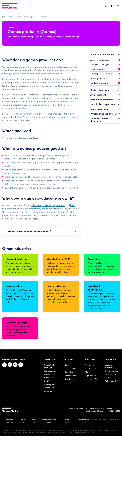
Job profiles (7, 16)
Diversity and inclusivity (50, 436)
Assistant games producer (105, 63)
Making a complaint (67, 484)
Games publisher (105, 82)
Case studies (70, 432)
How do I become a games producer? (41, 234)
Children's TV (90, 432)
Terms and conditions (9, 484)
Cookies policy (22, 484)
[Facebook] (4, 428)
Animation (89, 428)
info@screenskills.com (94, 475)
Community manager (105, 68)
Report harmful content (83, 484)
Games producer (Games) (105, 77)
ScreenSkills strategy (49, 430)
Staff (46, 445)
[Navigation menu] (118, 6)
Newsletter (69, 443)
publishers (36, 208)
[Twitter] (10, 428)
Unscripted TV (91, 443)
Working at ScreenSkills (49, 449)
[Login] (111, 6)
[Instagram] (20, 428)
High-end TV (90, 439)
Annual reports (111, 435)
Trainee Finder (71, 439)
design (44, 212)
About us (48, 454)
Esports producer (105, 72)
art (54, 212)
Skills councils (110, 445)
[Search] (105, 6)
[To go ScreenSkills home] (9, 6)
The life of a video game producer (21, 141)
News (67, 428)
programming (33, 212)
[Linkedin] (15, 428)
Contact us (49, 441)
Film (86, 436)
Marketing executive (105, 86)
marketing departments (53, 208)
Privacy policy (33, 484)
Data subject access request (49, 484)
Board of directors (109, 430)
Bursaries (69, 436)
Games (18, 16)
